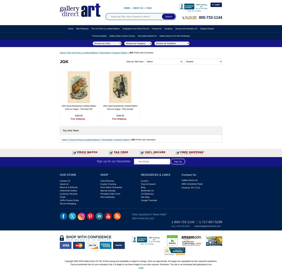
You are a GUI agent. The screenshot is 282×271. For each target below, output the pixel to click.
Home (127, 8)
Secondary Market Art (147, 36)
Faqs (149, 8)
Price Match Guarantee (111, 187)
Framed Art (156, 29)
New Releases (82, 29)
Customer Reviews (68, 194)
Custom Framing (108, 184)
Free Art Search (148, 184)
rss (117, 216)
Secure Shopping (68, 203)
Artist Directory (107, 181)
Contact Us (65, 181)
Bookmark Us (147, 190)
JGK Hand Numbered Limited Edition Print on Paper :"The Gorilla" (120, 107)
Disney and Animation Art (186, 29)
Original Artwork (207, 29)
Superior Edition (119, 52)
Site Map (145, 197)
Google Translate (149, 200)
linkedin (99, 216)
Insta (81, 216)
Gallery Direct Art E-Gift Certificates (174, 36)
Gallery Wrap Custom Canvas (122, 36)
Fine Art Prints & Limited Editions (105, 29)
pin (90, 216)
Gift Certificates (107, 197)
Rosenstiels (105, 52)
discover (92, 245)
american (105, 245)
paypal (119, 245)
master (79, 245)
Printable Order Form (110, 194)
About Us (138, 8)
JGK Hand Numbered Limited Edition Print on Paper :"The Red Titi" (79, 107)
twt (72, 216)
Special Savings (107, 190)
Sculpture (168, 29)
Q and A (145, 181)
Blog (143, 187)
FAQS (62, 197)
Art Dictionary (147, 194)
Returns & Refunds (69, 187)
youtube (108, 216)
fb (63, 216)
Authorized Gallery (68, 190)
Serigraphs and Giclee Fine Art (135, 29)
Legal (141, 268)
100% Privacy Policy (69, 200)
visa (65, 245)
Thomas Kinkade (99, 36)
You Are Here (71, 130)
